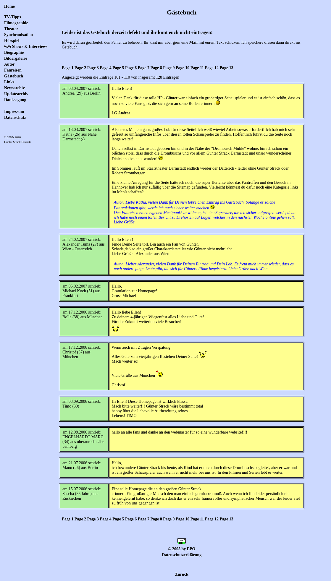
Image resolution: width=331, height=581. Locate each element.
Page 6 (131, 68)
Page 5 (118, 68)
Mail (193, 42)
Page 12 (212, 68)
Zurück (181, 574)
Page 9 (169, 68)
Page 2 (80, 68)
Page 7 (143, 68)
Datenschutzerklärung (181, 555)
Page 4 (105, 68)
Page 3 (93, 68)
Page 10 (182, 68)
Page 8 (156, 68)
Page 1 (67, 68)
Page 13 (226, 68)
